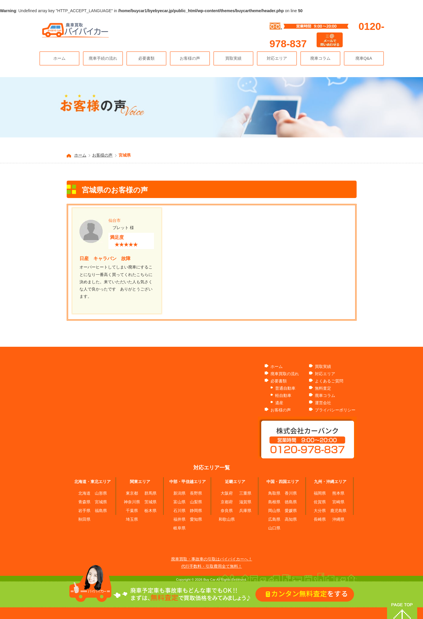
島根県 (274, 502)
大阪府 (227, 493)
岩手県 (84, 510)
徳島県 (291, 502)
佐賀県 (320, 502)
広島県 (274, 519)
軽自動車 (283, 395)
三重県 (245, 493)
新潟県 (179, 493)
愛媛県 (291, 510)
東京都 (132, 493)
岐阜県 (179, 528)
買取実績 (233, 58)
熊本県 (338, 493)
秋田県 (84, 519)
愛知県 (196, 519)
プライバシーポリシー (335, 410)
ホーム (59, 58)
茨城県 (150, 502)
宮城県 (101, 502)
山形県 (101, 493)
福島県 (101, 510)
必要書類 (146, 58)
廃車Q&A (363, 58)
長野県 (196, 493)
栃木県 (150, 510)
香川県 (291, 493)
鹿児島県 (338, 510)
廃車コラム (320, 58)
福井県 (179, 519)
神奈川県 (132, 502)
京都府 (227, 502)
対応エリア (277, 58)
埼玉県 (132, 519)
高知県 (291, 519)
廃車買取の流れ (284, 373)
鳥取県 (274, 493)
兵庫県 (245, 510)
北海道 (84, 493)
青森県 (84, 502)
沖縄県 (338, 519)
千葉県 (132, 510)
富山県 (179, 502)
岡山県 (274, 510)
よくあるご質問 (329, 381)
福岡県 (320, 493)
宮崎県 (338, 502)
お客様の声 (190, 58)
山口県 (274, 528)
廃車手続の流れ (103, 58)
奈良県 (227, 510)
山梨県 (196, 502)
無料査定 (323, 388)
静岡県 (196, 510)
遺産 (279, 402)
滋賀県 (245, 502)
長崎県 (320, 519)
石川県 (179, 510)
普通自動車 (285, 388)
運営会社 (323, 402)
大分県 (320, 510)
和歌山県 (227, 519)
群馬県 (150, 493)
